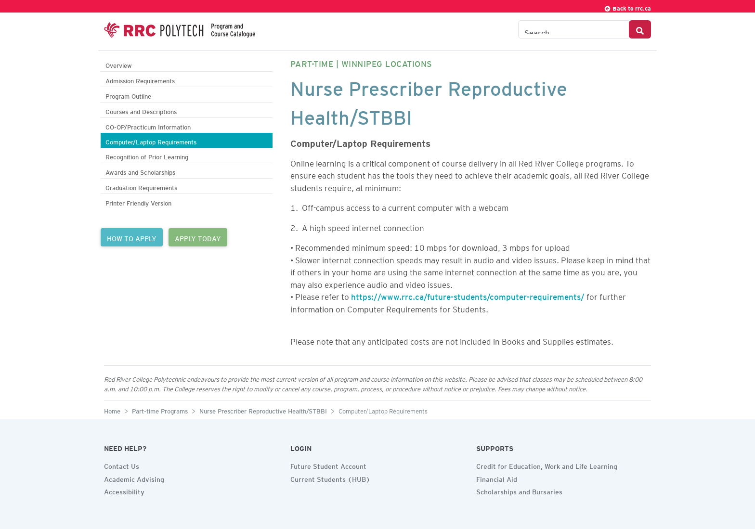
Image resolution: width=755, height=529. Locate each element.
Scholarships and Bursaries (519, 490)
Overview (118, 64)
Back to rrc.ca (627, 7)
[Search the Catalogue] (573, 29)
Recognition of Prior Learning (146, 156)
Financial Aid (496, 478)
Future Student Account (328, 465)
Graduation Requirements (141, 186)
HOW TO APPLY (131, 237)
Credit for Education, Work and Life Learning (546, 465)
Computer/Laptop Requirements (150, 141)
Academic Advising (134, 478)
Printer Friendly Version (138, 202)
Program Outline (128, 95)
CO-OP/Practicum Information (148, 126)
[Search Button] (640, 29)
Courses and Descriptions (141, 110)
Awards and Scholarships (140, 171)
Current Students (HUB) (330, 478)
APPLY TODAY (198, 237)
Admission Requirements (140, 79)
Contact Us (121, 465)
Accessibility (124, 490)
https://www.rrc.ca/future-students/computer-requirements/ (468, 295)
